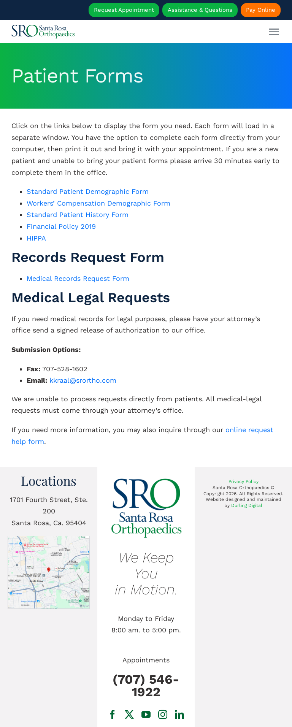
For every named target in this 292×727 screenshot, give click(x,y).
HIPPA (36, 238)
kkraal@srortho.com (82, 380)
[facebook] (112, 714)
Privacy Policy (244, 481)
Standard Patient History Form (78, 215)
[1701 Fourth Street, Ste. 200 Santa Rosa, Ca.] (48, 539)
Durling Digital (246, 505)
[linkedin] (179, 714)
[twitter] (129, 714)
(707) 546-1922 (146, 685)
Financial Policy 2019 (61, 226)
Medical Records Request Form (78, 278)
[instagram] (162, 714)
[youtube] (146, 714)
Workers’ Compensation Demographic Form (98, 203)
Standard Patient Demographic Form (88, 191)
